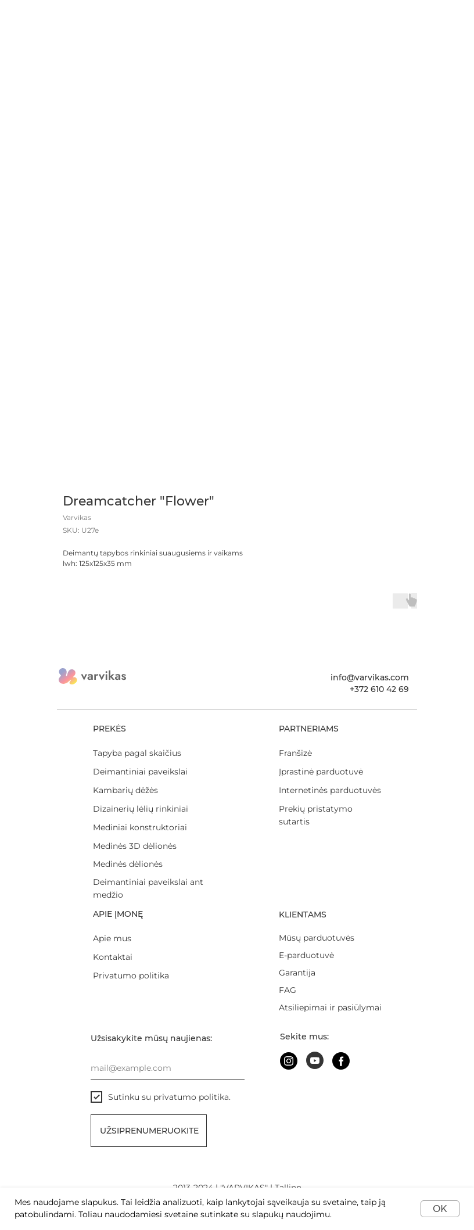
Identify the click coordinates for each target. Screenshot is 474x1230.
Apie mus (112, 938)
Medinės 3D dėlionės (135, 846)
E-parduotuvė (306, 955)
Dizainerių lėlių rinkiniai (140, 809)
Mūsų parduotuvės (316, 938)
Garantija (297, 972)
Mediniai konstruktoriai (140, 827)
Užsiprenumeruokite (149, 1130)
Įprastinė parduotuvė (321, 771)
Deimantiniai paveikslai (140, 771)
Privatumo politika (131, 975)
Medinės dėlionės (128, 864)
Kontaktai (112, 957)
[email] (168, 1068)
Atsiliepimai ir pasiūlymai (330, 1007)
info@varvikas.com (370, 677)
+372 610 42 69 (379, 689)
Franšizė (295, 753)
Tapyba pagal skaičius (137, 753)
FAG (287, 990)
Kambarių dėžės (125, 790)
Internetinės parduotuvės (330, 790)
